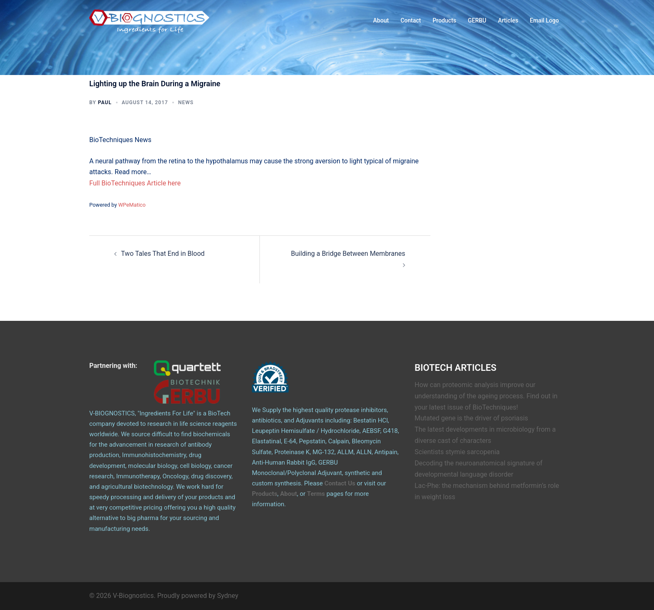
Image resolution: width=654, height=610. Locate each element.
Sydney (228, 596)
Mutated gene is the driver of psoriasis (471, 418)
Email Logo (544, 20)
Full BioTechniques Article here (135, 183)
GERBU (477, 20)
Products (444, 20)
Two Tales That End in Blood (163, 254)
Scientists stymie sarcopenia (457, 452)
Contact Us (339, 483)
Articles (508, 20)
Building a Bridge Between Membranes (348, 254)
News (186, 102)
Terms (316, 494)
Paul (105, 102)
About (381, 20)
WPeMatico (132, 205)
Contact (410, 20)
